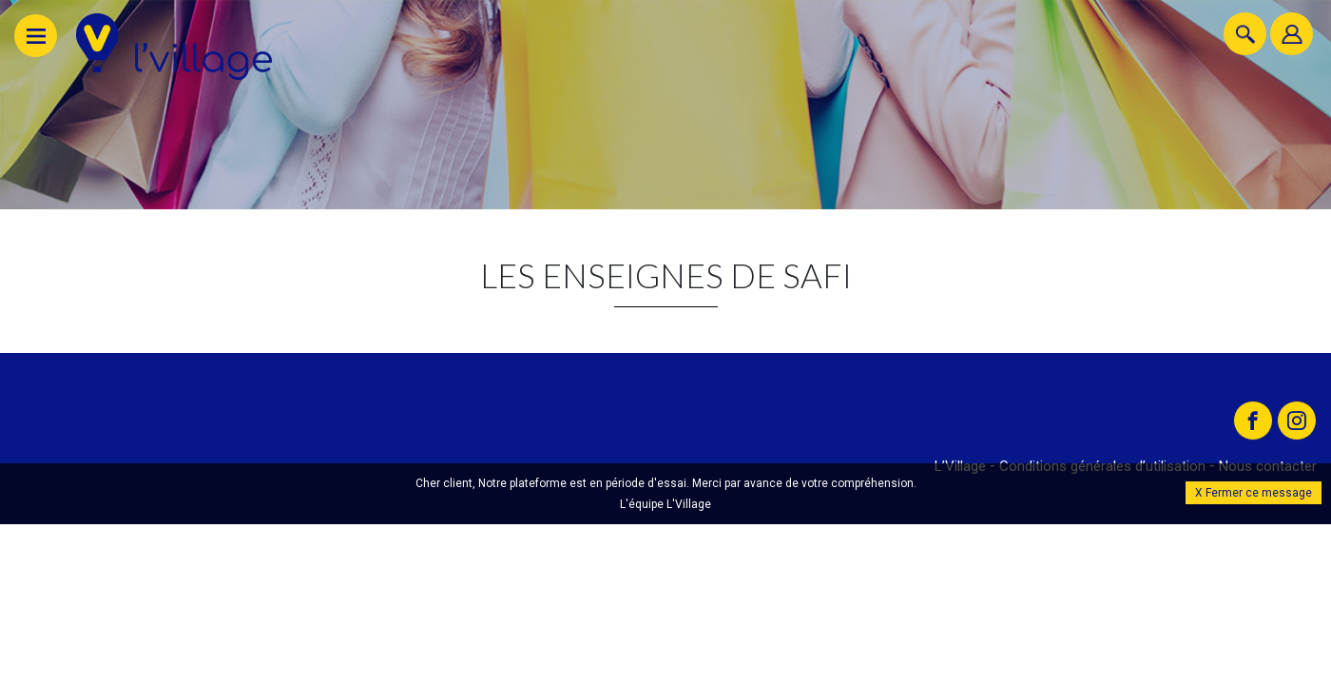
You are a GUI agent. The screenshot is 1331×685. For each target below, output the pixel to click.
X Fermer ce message (1253, 491)
